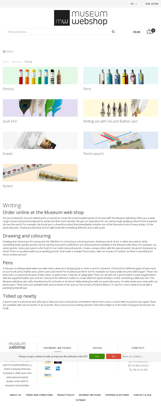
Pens (87, 89)
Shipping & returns (117, 394)
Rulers (8, 186)
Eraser (8, 153)
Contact (138, 348)
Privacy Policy (65, 394)
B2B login (152, 3)
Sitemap (80, 400)
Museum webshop (126, 218)
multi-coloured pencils (69, 248)
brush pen (46, 224)
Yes (97, 356)
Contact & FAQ (142, 394)
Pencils (8, 89)
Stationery (17, 61)
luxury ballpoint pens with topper (127, 271)
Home (6, 61)
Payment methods (90, 394)
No (113, 356)
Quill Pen (10, 121)
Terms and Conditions (39, 394)
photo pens (9, 284)
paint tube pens (111, 281)
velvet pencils (10, 248)
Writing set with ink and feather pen (110, 121)
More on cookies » (132, 356)
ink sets (108, 274)
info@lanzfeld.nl (140, 365)
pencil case (11, 301)
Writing (28, 61)
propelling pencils (49, 251)
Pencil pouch (93, 153)
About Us (15, 394)
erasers (110, 251)
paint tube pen (11, 227)
